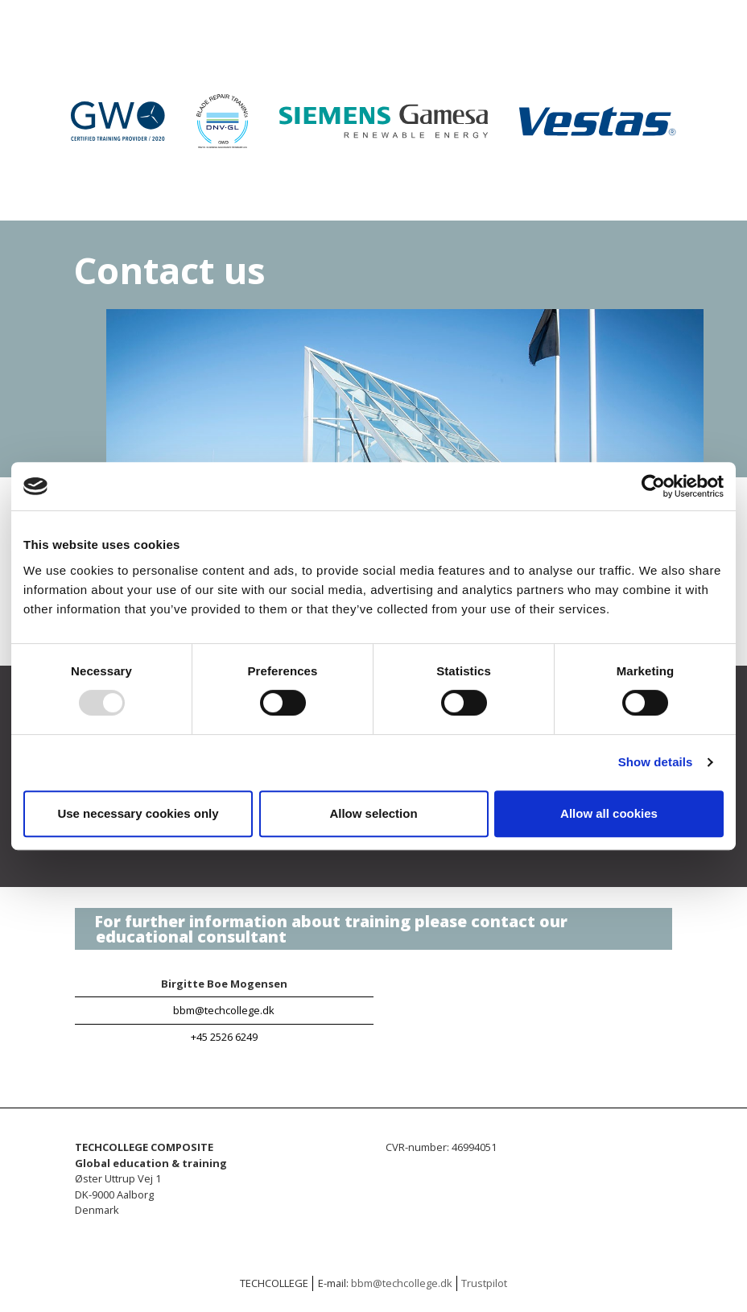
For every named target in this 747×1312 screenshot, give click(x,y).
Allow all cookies (609, 813)
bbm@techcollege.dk (223, 1010)
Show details (655, 762)
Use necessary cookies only (137, 813)
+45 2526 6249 (224, 1036)
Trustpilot (484, 1283)
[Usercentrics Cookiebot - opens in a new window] (653, 486)
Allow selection (373, 813)
